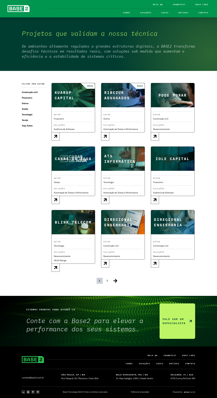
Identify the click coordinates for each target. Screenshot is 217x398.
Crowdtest (179, 4)
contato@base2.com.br (33, 377)
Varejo (25, 120)
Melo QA (158, 4)
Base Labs (201, 4)
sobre (126, 12)
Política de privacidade (140, 392)
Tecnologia (27, 114)
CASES (164, 12)
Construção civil (30, 92)
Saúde (25, 109)
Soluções (145, 12)
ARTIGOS (183, 12)
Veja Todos (27, 126)
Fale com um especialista (177, 321)
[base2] (19, 8)
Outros (25, 103)
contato (203, 12)
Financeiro (27, 98)
